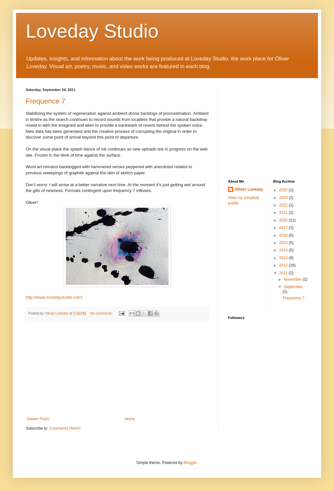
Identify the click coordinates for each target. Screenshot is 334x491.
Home (130, 419)
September (293, 287)
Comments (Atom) (64, 428)
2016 (284, 235)
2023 (284, 197)
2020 (284, 220)
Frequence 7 (46, 101)
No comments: (102, 313)
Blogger (190, 462)
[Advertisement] (117, 368)
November (293, 279)
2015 (284, 243)
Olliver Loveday (248, 189)
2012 (284, 265)
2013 (284, 258)
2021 (284, 212)
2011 (284, 273)
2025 (284, 190)
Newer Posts (38, 419)
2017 (284, 227)
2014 (284, 250)
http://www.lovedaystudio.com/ (54, 297)
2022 (284, 205)
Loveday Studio (92, 31)
